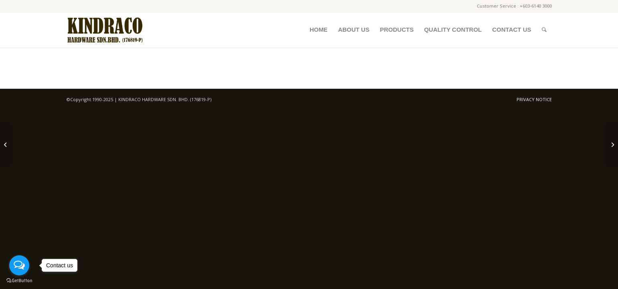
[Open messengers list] (19, 265)
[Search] (544, 29)
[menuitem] (318, 29)
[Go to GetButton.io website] (19, 280)
